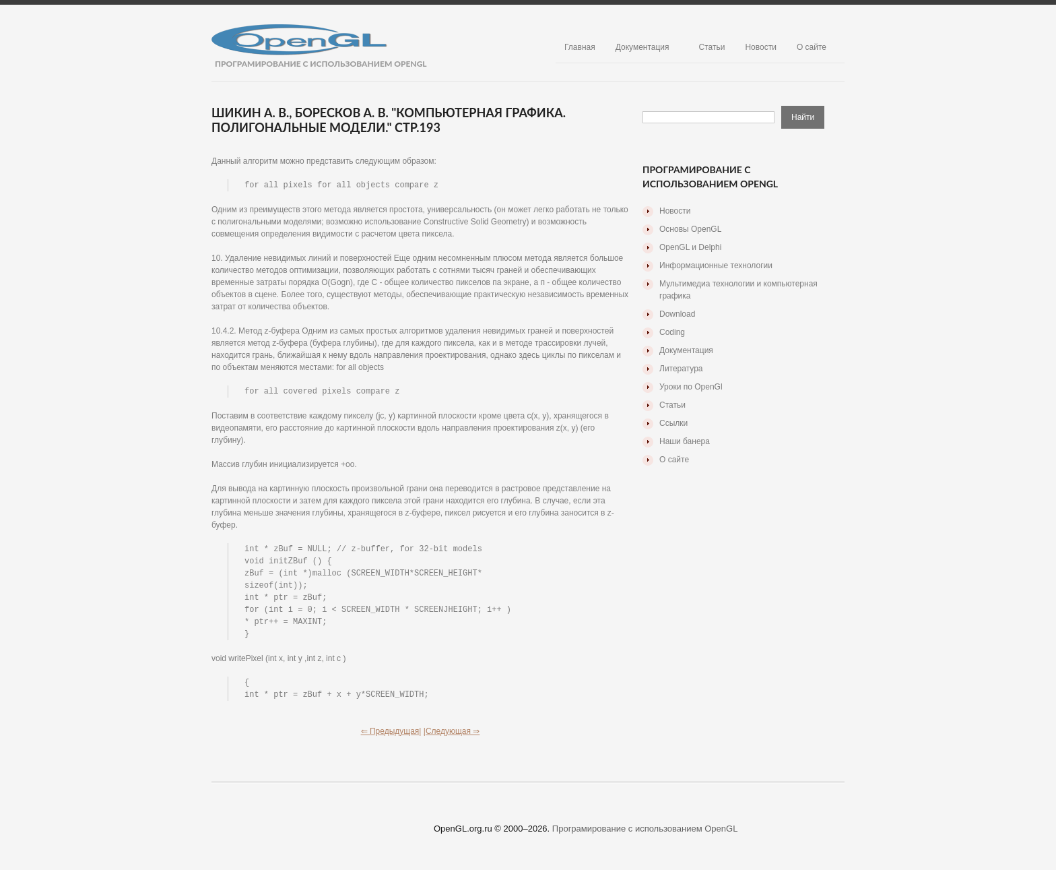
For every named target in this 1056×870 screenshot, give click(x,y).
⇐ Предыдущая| (391, 739)
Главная (579, 47)
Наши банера (684, 441)
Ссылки (673, 423)
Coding (672, 332)
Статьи (712, 47)
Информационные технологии (715, 265)
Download (677, 314)
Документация (642, 47)
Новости (760, 47)
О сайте (811, 47)
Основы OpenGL (690, 229)
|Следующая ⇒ (452, 739)
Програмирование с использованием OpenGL (645, 837)
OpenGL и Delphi (690, 247)
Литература (681, 368)
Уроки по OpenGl (691, 387)
